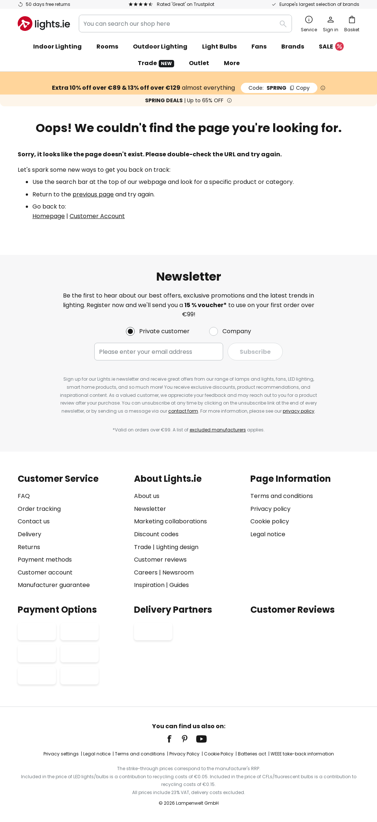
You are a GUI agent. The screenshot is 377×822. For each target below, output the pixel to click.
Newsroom (178, 572)
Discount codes (156, 534)
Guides (179, 585)
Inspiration (149, 585)
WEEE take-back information (302, 754)
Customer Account (97, 216)
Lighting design (177, 547)
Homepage (48, 216)
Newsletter (150, 509)
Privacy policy (270, 509)
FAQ (24, 496)
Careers (146, 572)
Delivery (29, 534)
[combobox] (185, 23)
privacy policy (298, 411)
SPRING (279, 88)
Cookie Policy (218, 754)
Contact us (34, 521)
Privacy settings (61, 754)
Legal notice (267, 534)
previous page (93, 194)
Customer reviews (160, 559)
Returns (29, 547)
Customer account (45, 572)
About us (146, 496)
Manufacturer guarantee (54, 585)
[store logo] (44, 23)
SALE (331, 47)
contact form (183, 411)
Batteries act (252, 754)
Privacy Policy (184, 754)
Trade (156, 63)
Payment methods (45, 559)
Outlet (199, 63)
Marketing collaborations (170, 521)
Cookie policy (269, 521)
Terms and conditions (281, 496)
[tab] (72, 532)
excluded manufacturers (218, 430)
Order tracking (39, 509)
